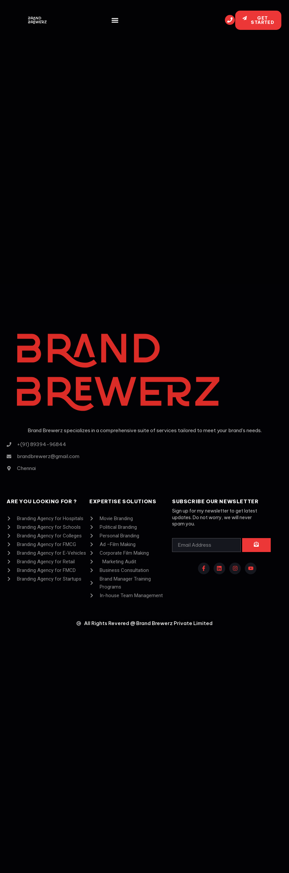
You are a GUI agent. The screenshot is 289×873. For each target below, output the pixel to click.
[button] (114, 20)
